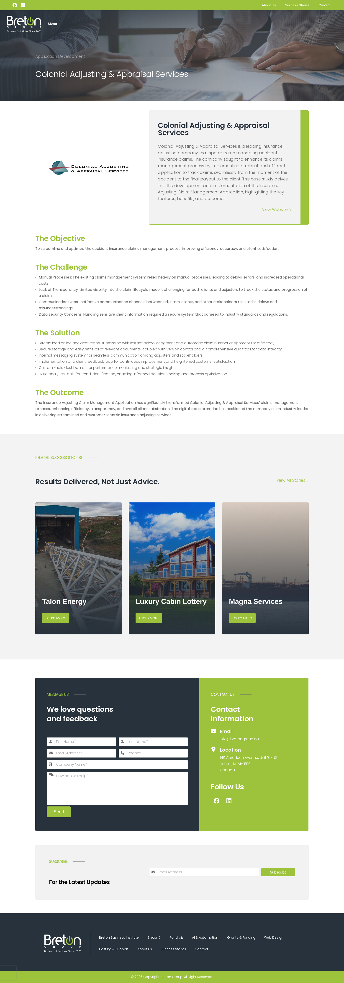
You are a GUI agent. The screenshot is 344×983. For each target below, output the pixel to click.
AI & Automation (206, 937)
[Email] (245, 735)
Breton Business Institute (119, 937)
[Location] (245, 759)
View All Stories (291, 480)
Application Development (60, 56)
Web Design (275, 937)
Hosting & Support (114, 949)
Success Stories (297, 5)
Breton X (155, 937)
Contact (324, 5)
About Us (269, 5)
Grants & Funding (243, 937)
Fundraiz (177, 937)
